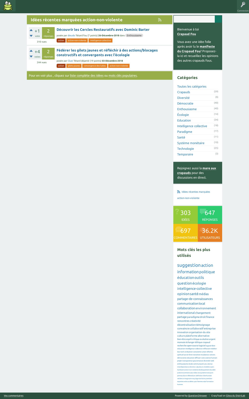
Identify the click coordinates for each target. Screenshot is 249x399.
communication (187, 303)
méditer (213, 349)
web (212, 361)
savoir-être (188, 355)
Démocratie (185, 103)
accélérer (190, 381)
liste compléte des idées (86, 75)
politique (207, 272)
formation (210, 381)
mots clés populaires (123, 75)
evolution (204, 339)
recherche (182, 345)
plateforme (191, 335)
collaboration (186, 308)
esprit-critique (192, 339)
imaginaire (188, 378)
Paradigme (184, 131)
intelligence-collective (100, 40)
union (204, 352)
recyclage (195, 378)
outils (199, 277)
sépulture (199, 367)
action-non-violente (77, 40)
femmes (200, 381)
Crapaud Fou (186, 34)
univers (212, 355)
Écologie (183, 114)
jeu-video (194, 373)
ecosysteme (202, 373)
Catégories (50, 8)
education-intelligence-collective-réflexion (193, 349)
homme (180, 384)
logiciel (202, 345)
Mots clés (35, 8)
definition (199, 376)
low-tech (180, 352)
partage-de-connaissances (195, 299)
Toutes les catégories (191, 86)
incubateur (205, 355)
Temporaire (185, 154)
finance (210, 317)
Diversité (183, 97)
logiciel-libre (210, 346)
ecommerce (186, 373)
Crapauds (183, 92)
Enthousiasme (134, 35)
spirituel (180, 355)
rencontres (183, 320)
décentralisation (186, 324)
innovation (183, 332)
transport (209, 373)
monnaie (181, 342)
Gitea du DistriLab (235, 395)
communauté (198, 364)
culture (181, 335)
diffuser (198, 358)
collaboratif (196, 328)
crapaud (206, 342)
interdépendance (183, 367)
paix (195, 381)
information (188, 271)
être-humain (207, 376)
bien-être (181, 339)
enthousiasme (182, 364)
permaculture (182, 376)
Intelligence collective (192, 126)
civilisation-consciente (193, 352)
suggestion (189, 265)
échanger (190, 342)
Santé (181, 137)
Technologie (185, 148)
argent (212, 339)
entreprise (210, 328)
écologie (199, 283)
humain (214, 358)
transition (196, 355)
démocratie (181, 358)
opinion (183, 294)
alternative (204, 335)
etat (204, 381)
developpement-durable (206, 370)
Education (184, 120)
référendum (191, 376)
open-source (192, 345)
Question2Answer (197, 395)
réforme (210, 352)
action (61, 40)
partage (182, 316)
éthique (198, 342)
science (208, 358)
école (191, 364)
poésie (179, 373)
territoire (202, 378)
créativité (195, 320)
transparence (187, 361)
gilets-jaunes (74, 66)
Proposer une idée (87, 8)
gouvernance (198, 361)
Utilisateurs (66, 8)
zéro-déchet (208, 364)
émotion (193, 367)
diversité (206, 361)
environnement (206, 308)
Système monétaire (190, 143)
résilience (180, 378)
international (186, 312)
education (190, 358)
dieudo (71, 35)
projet (179, 361)
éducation (185, 277)
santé (194, 294)
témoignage (203, 324)
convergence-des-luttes (95, 66)
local (202, 303)
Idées (22, 8)
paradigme (193, 317)
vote (203, 358)
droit (203, 317)
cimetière (206, 367)
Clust (70, 60)
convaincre (183, 328)
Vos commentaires (13, 396)
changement (203, 312)
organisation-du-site (199, 332)
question (184, 283)
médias (204, 294)
